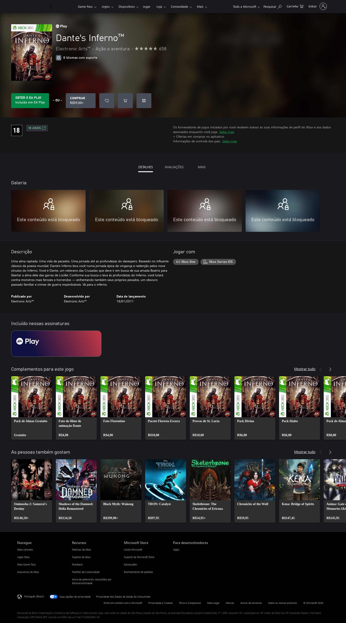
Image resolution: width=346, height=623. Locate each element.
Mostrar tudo (304, 368)
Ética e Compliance (190, 602)
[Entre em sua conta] (317, 6)
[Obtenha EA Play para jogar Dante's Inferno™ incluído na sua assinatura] (30, 100)
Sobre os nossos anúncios (282, 602)
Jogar (146, 6)
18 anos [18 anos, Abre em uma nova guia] (37, 128)
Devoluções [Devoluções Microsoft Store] (130, 564)
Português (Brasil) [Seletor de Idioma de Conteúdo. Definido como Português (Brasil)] (34, 596)
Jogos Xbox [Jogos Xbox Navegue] (23, 556)
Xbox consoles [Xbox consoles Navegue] (25, 549)
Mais (200, 6)
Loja (159, 6)
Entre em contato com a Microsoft (123, 602)
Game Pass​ (85, 6)
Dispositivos (127, 6)
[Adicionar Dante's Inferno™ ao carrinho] (125, 100)
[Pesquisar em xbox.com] (272, 6)
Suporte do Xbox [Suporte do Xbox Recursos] (81, 556)
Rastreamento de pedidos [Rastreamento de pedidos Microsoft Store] (138, 571)
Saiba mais (226, 132)
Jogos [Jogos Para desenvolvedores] (176, 549)
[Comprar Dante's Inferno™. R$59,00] (81, 100)
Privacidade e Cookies (160, 602)
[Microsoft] (33, 6)
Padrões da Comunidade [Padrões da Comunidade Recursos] (86, 571)
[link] (31, 408)
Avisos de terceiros (251, 602)
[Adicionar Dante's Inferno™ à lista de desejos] (106, 100)
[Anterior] (321, 369)
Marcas (230, 602)
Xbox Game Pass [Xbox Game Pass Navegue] (26, 564)
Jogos (106, 6)
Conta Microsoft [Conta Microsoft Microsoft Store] (133, 549)
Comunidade (179, 6)
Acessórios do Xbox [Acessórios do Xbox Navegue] (28, 571)
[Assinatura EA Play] (56, 344)
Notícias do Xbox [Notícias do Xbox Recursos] (81, 549)
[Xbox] (63, 6)
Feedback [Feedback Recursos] (77, 564)
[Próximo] (330, 369)
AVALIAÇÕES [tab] (174, 167)
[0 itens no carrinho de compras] (295, 5)
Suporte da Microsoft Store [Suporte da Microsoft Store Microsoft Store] (139, 556)
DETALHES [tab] (145, 167)
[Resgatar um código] (143, 100)
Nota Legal (213, 602)
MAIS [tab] (202, 167)
